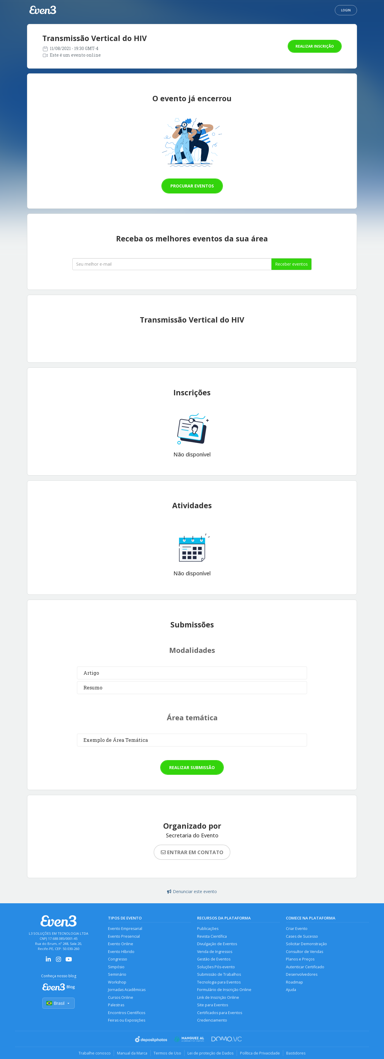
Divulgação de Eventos (217, 943)
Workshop (117, 982)
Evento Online (120, 943)
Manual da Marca (132, 1053)
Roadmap (294, 982)
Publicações (207, 928)
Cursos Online (120, 997)
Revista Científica (212, 936)
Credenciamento (212, 1020)
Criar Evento (297, 928)
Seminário (117, 974)
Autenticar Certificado (305, 966)
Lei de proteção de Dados (211, 1053)
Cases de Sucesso (302, 936)
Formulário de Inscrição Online (224, 989)
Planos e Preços (300, 959)
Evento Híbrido (121, 951)
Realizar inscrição (315, 46)
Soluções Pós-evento (216, 966)
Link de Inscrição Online (218, 997)
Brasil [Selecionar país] (58, 1003)
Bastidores (296, 1053)
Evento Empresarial (125, 928)
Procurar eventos (192, 186)
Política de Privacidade (260, 1053)
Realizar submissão (192, 767)
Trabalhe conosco (95, 1053)
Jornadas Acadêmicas (127, 989)
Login (346, 10)
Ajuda (291, 989)
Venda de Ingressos (214, 951)
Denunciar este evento (192, 891)
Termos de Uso (167, 1053)
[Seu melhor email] (172, 264)
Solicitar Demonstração (306, 943)
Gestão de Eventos (213, 959)
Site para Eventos (212, 1004)
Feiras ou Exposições (126, 1020)
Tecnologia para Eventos (219, 982)
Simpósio (116, 966)
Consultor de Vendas (304, 951)
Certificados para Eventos (219, 1012)
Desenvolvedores (301, 974)
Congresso (117, 959)
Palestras (116, 1004)
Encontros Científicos (126, 1012)
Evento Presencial (124, 936)
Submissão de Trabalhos (219, 974)
